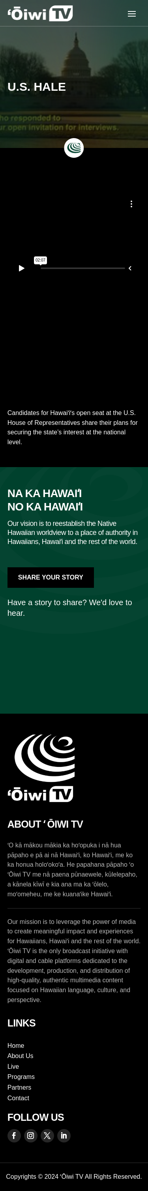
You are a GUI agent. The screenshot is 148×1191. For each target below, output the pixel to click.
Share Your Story (50, 577)
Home (15, 1045)
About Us (20, 1056)
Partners (19, 1087)
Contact (18, 1098)
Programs (21, 1076)
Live (13, 1066)
